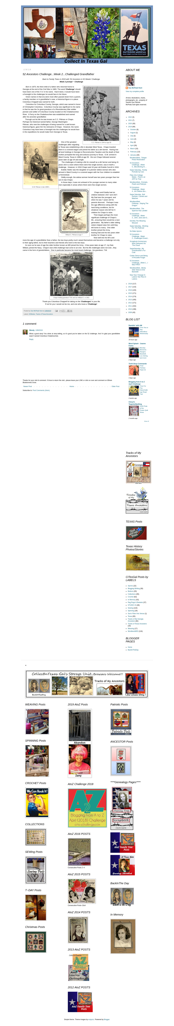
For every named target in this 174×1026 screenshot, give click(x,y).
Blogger (107, 1019)
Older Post (115, 386)
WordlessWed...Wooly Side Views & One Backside (138, 270)
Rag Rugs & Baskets (135, 602)
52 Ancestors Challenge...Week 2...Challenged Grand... (139, 236)
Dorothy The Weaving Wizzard (138, 222)
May (132, 142)
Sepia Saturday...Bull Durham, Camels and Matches (138, 196)
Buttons (130, 591)
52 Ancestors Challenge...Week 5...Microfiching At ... (138, 165)
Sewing (130, 608)
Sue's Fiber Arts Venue (136, 614)
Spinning (131, 611)
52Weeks (32, 314)
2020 (130, 124)
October (133, 129)
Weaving (131, 628)
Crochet (130, 597)
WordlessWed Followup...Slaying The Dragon (139, 203)
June (132, 139)
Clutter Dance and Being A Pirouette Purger (139, 257)
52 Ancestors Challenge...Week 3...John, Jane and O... (139, 216)
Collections (132, 594)
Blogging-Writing (134, 588)
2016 (130, 290)
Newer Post (27, 386)
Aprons (130, 586)
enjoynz (91, 1019)
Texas (130, 616)
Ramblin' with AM (135, 325)
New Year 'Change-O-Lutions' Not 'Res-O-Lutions (138, 277)
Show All (146, 421)
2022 (130, 117)
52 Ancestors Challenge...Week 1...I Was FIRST (139, 263)
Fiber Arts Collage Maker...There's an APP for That (137, 177)
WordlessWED (133, 631)
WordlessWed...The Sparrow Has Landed (138, 209)
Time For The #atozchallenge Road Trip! (144, 390)
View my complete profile (135, 91)
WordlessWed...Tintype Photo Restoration (138, 159)
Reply (31, 339)
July (132, 136)
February (133, 152)
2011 (130, 306)
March (132, 149)
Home (72, 386)
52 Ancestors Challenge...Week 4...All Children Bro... (138, 189)
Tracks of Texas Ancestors (44, 314)
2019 (130, 127)
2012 (130, 303)
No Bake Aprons (136, 231)
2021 (130, 120)
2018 (130, 284)
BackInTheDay (133, 650)
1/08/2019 (39, 330)
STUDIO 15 (132, 605)
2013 (130, 300)
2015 (130, 293)
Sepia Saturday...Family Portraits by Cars (138, 171)
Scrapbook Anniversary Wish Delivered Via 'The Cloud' (138, 243)
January (133, 155)
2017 (130, 287)
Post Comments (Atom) (41, 390)
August (133, 133)
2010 (130, 309)
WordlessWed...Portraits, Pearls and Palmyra (139, 183)
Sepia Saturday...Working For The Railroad (139, 227)
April (132, 145)
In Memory (132, 600)
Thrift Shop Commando (138, 364)
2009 (130, 312)
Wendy (32, 330)
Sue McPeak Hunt (135, 88)
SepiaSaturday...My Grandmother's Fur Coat (137, 251)
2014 (130, 296)
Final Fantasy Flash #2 (143, 368)
